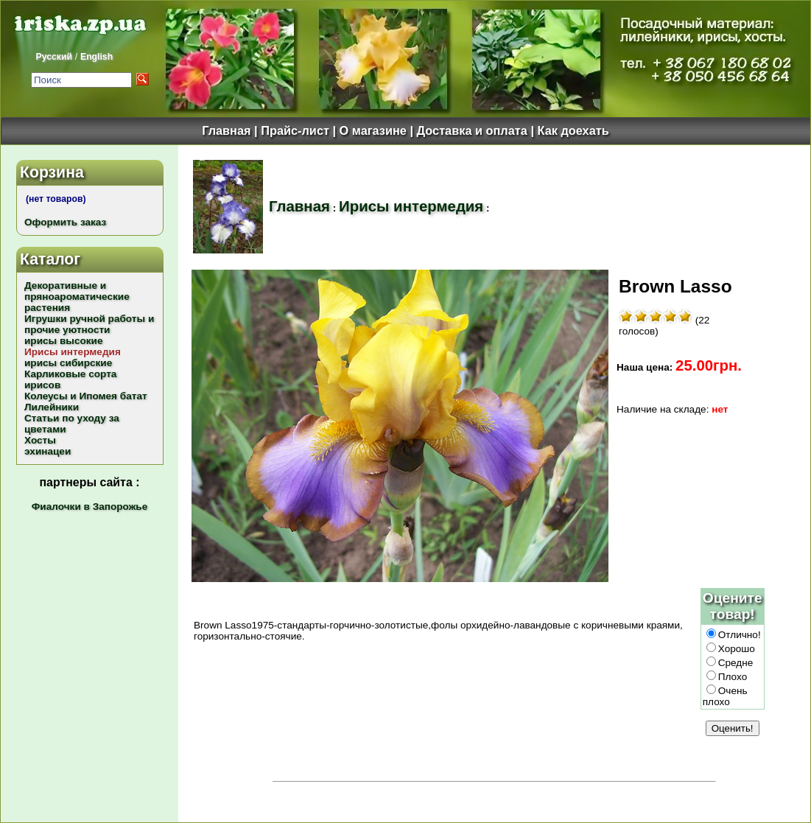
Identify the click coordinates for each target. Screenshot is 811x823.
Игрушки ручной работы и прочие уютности (89, 324)
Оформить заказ (65, 222)
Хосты (40, 440)
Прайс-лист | (300, 130)
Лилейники (51, 407)
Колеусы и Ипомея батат (85, 396)
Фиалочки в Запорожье (89, 506)
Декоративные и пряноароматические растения (77, 296)
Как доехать (573, 130)
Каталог (50, 259)
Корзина (52, 172)
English (96, 57)
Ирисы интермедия (411, 206)
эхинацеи (47, 451)
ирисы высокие (63, 340)
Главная (299, 206)
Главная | (231, 130)
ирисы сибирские (68, 362)
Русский (54, 57)
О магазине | (378, 130)
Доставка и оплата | (476, 130)
